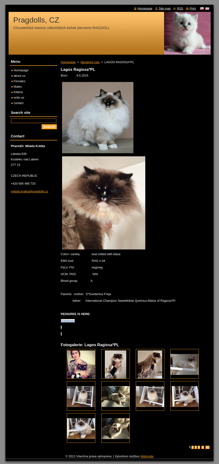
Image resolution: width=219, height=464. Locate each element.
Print (193, 8)
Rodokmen (68, 320)
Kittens (18, 92)
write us (19, 97)
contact (19, 103)
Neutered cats (90, 62)
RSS (180, 8)
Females (19, 81)
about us (19, 75)
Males (18, 86)
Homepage (68, 62)
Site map (165, 8)
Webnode (147, 456)
